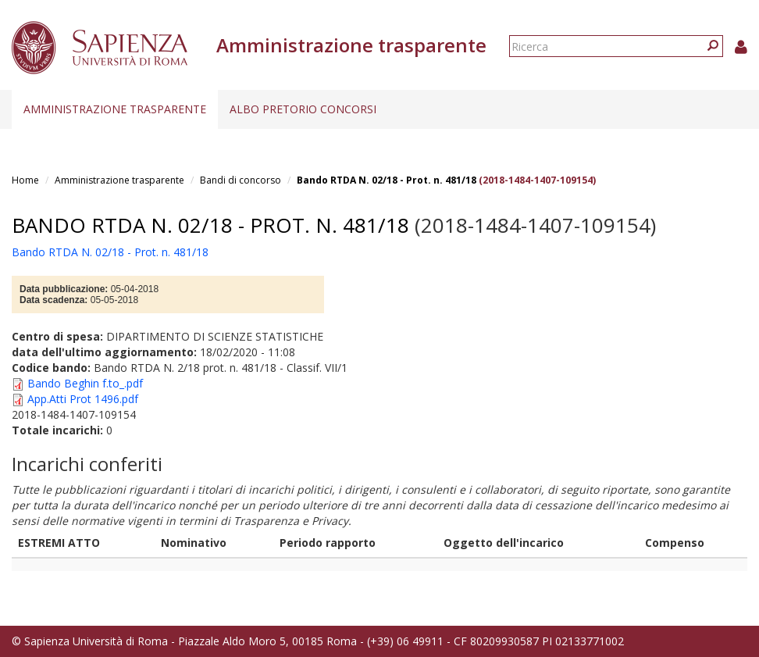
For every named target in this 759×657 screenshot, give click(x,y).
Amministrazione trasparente (114, 109)
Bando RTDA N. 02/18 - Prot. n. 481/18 (386, 180)
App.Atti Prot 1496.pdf (82, 398)
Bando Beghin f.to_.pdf (85, 383)
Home (25, 180)
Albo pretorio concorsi (303, 109)
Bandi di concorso (240, 180)
